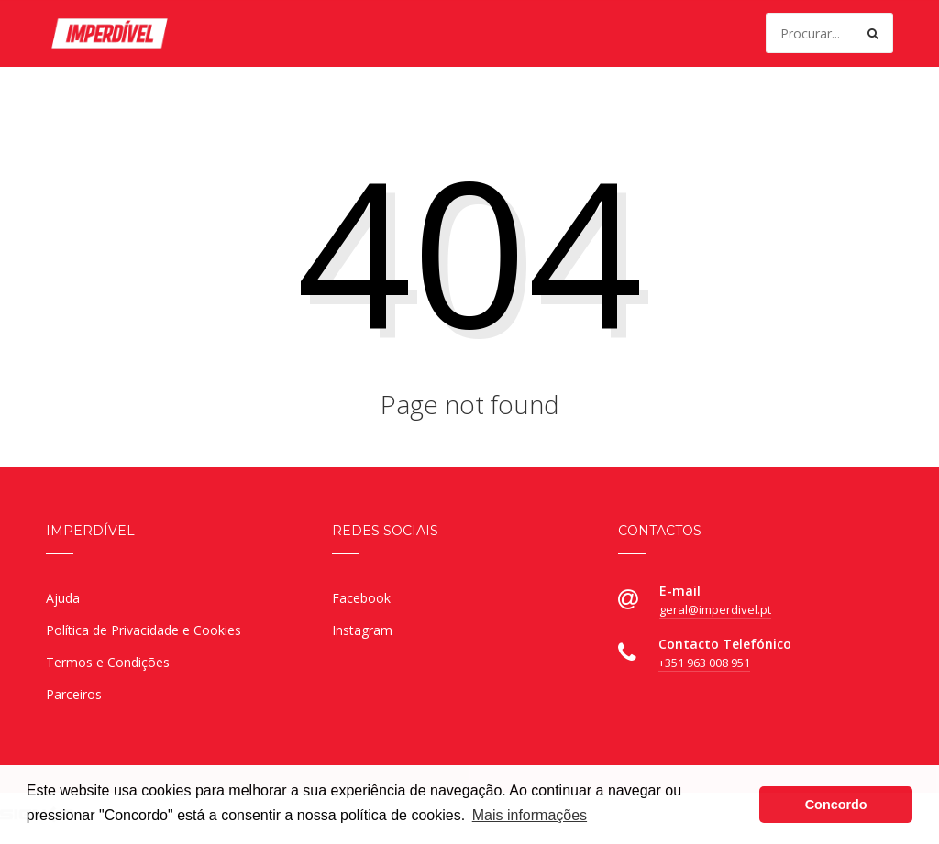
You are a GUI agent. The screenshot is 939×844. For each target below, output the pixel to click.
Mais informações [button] (529, 815)
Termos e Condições (108, 662)
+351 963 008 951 (704, 662)
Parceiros (74, 694)
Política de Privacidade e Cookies (143, 630)
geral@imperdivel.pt (715, 609)
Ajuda (63, 598)
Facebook (361, 598)
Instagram (362, 630)
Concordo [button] (836, 804)
